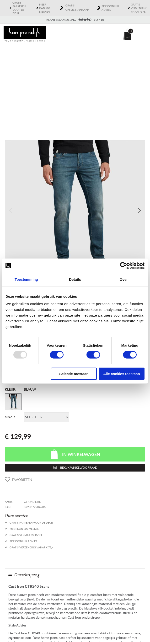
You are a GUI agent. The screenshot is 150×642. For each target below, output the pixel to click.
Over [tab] (124, 279)
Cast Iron (74, 617)
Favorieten (22, 480)
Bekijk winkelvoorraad (78, 468)
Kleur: (10, 389)
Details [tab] (75, 279)
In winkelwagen (81, 454)
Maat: (10, 417)
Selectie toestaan (74, 374)
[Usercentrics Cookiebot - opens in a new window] (124, 265)
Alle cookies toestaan (121, 374)
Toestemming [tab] (26, 279)
